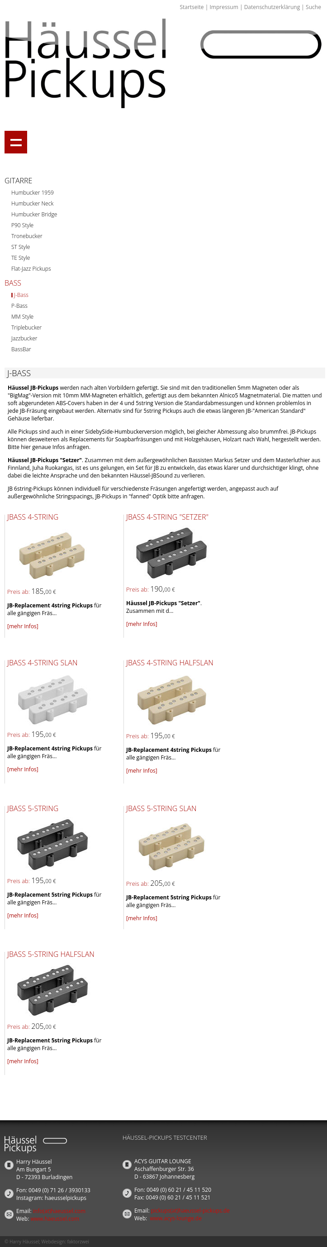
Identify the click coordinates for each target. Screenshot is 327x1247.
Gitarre (18, 181)
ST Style (20, 247)
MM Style (22, 316)
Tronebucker (27, 236)
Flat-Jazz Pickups (31, 268)
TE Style (20, 258)
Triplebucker (26, 327)
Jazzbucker (24, 338)
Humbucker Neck (32, 203)
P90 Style (22, 225)
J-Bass (21, 295)
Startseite (192, 7)
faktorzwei (78, 1241)
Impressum (223, 7)
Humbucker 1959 (32, 192)
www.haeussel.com (54, 1219)
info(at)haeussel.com (59, 1211)
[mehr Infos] (22, 626)
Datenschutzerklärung (272, 7)
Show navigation (16, 142)
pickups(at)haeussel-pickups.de (190, 1210)
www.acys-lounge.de (176, 1218)
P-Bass (19, 306)
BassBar (21, 349)
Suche (313, 7)
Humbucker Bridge (34, 214)
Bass (13, 283)
